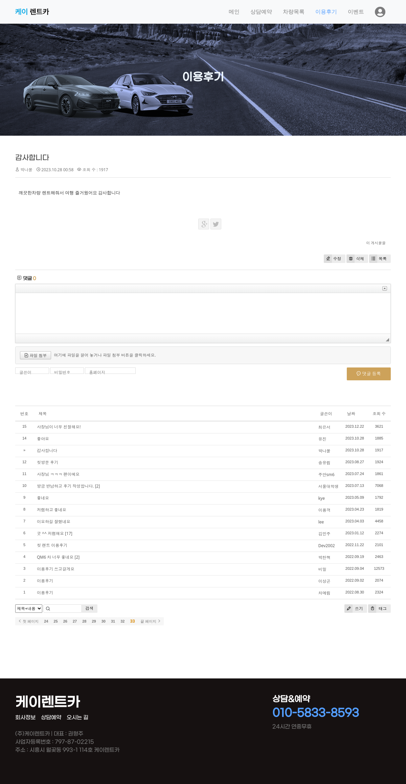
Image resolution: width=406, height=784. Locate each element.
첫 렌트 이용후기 (52, 545)
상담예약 (261, 12)
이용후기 (326, 12)
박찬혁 (324, 557)
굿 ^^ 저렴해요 (50, 533)
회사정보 (25, 717)
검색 (89, 608)
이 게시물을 (376, 242)
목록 (378, 258)
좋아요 (43, 439)
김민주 (324, 534)
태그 (377, 608)
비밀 (322, 569)
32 (122, 621)
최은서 (324, 427)
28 (84, 621)
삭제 (355, 258)
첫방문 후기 (47, 462)
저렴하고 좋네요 (51, 510)
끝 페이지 (150, 621)
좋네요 (43, 498)
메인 (234, 12)
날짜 (351, 414)
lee (321, 522)
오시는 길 (77, 717)
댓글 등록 (369, 374)
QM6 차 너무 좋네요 (55, 557)
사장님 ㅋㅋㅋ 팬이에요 (58, 474)
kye (321, 498)
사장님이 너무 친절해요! (59, 427)
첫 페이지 (28, 621)
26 (65, 621)
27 (75, 621)
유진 (322, 439)
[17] (68, 533)
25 (55, 621)
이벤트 (356, 12)
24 (46, 621)
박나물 (324, 451)
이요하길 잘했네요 (53, 521)
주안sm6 (326, 474)
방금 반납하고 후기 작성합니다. (65, 486)
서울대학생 (328, 486)
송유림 (324, 463)
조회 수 (379, 414)
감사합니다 (32, 158)
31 (113, 621)
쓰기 (353, 608)
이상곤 (324, 581)
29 (94, 621)
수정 (332, 258)
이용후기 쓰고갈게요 (55, 569)
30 (104, 621)
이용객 (324, 510)
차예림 (324, 593)
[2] (97, 486)
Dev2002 (326, 545)
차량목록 (293, 12)
